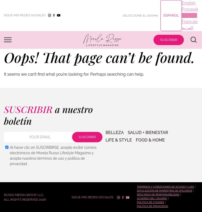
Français (190, 21)
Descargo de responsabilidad (158, 194)
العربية (187, 27)
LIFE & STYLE (119, 140)
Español (171, 15)
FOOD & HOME (149, 140)
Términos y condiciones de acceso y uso (165, 186)
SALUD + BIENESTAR (147, 133)
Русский (190, 9)
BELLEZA (115, 133)
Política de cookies (150, 202)
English (189, 3)
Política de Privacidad (152, 206)
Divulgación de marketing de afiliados (164, 190)
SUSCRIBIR (168, 40)
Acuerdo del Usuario (152, 198)
